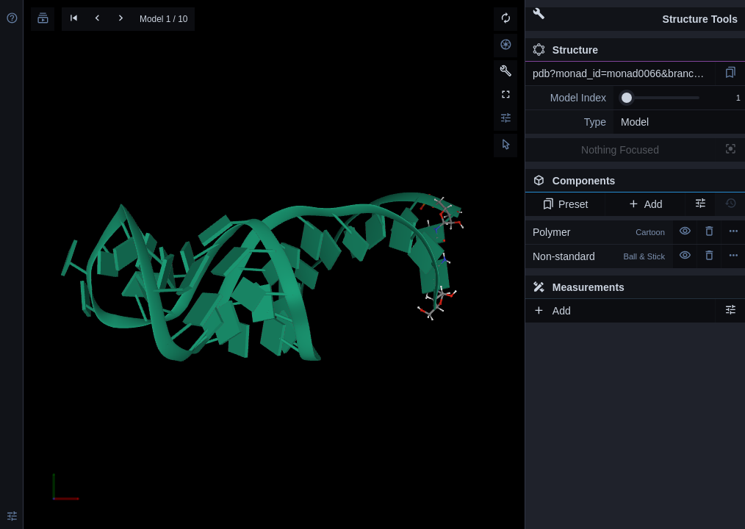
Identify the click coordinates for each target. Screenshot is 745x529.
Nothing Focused (620, 150)
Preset (565, 204)
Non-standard (599, 256)
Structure (565, 50)
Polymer (599, 232)
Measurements (579, 287)
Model (635, 122)
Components (631, 183)
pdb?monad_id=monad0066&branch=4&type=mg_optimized (624, 73)
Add (644, 204)
